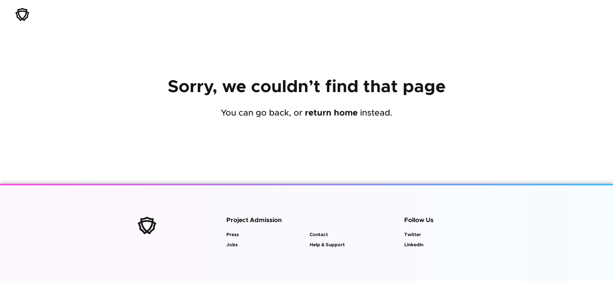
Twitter (412, 234)
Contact (319, 234)
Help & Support (327, 244)
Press (232, 234)
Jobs (232, 244)
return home (331, 113)
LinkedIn (413, 244)
